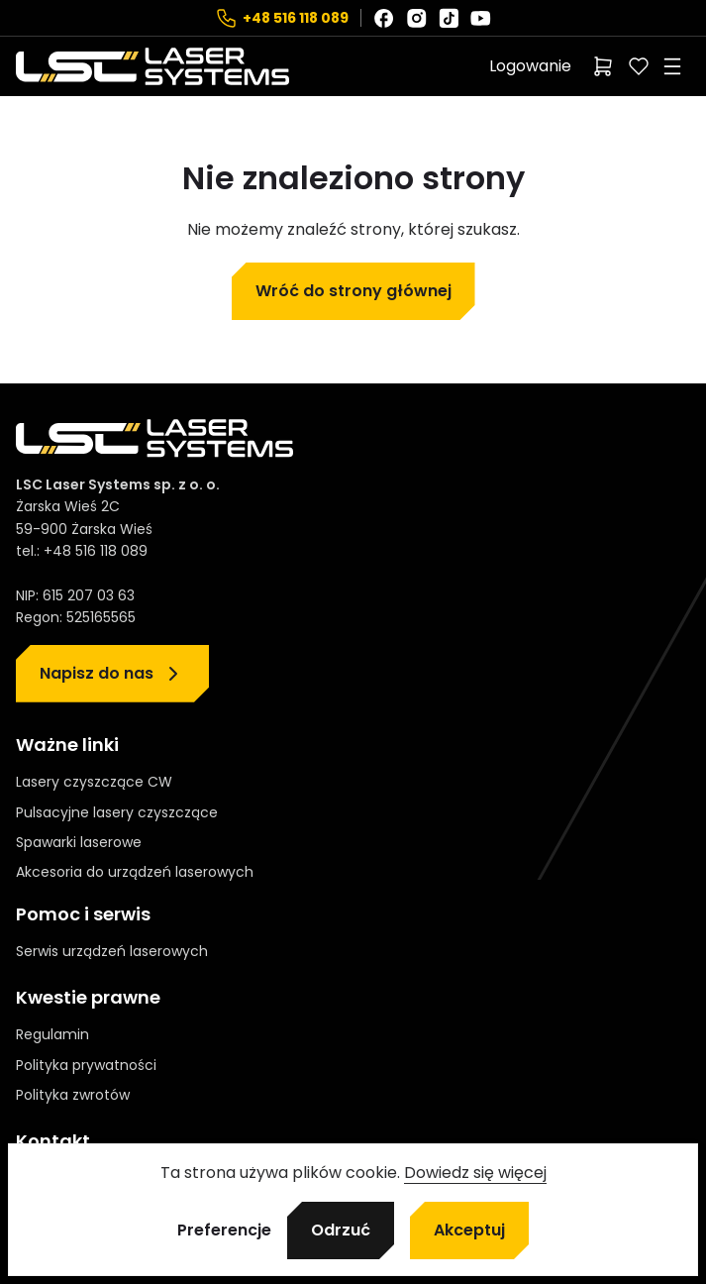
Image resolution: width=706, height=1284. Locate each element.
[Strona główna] (152, 66)
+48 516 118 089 (296, 18)
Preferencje (224, 1230)
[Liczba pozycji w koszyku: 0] (603, 66)
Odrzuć (340, 1230)
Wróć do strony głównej (353, 290)
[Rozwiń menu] (672, 66)
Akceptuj (469, 1230)
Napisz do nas (96, 673)
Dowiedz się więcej (475, 1172)
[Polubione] (639, 66)
